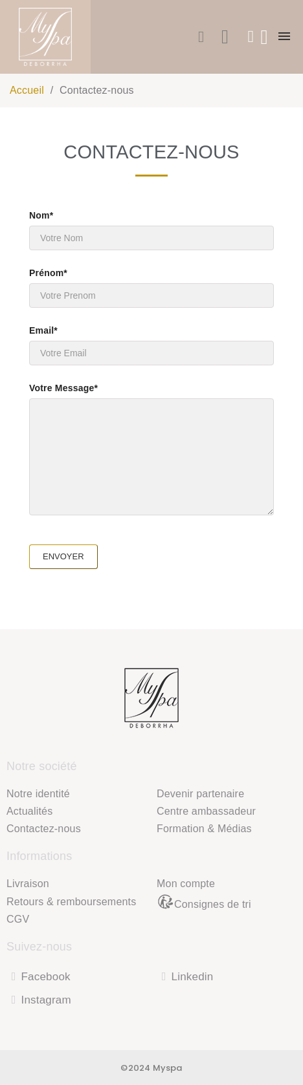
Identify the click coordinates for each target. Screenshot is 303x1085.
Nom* (151, 230)
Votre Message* (151, 449)
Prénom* (151, 288)
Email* (151, 345)
